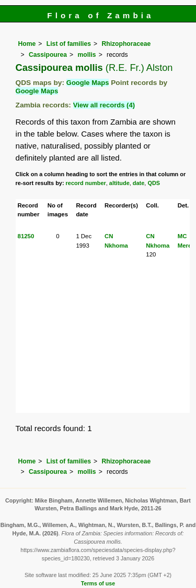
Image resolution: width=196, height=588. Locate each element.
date (139, 183)
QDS (153, 183)
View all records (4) (104, 105)
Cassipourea (48, 54)
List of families (69, 43)
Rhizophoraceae (126, 43)
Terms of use (98, 583)
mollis (86, 54)
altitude (119, 183)
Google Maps (87, 83)
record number (86, 183)
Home (27, 43)
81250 (26, 236)
